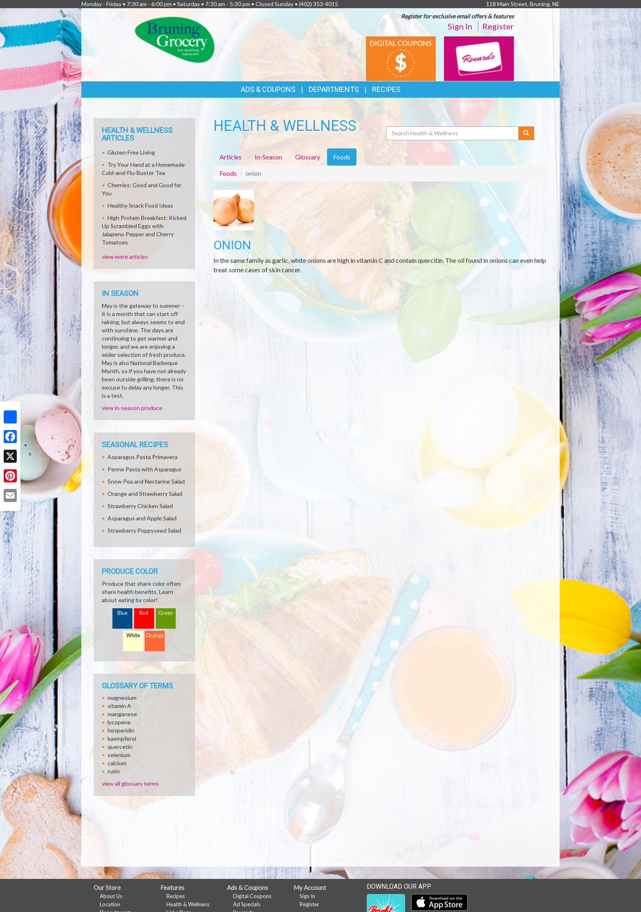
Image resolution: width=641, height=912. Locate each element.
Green (165, 613)
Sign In (460, 26)
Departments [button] (334, 89)
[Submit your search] (526, 133)
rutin (114, 771)
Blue (122, 613)
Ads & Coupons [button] (268, 89)
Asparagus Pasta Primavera (142, 456)
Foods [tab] (341, 157)
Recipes (386, 89)
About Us (111, 896)
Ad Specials (246, 904)
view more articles (125, 256)
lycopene (119, 722)
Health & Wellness (187, 904)
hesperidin (121, 730)
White (133, 635)
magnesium (122, 697)
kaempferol (122, 738)
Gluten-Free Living (131, 152)
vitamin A (119, 705)
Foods (228, 173)
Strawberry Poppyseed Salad (144, 530)
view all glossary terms (130, 783)
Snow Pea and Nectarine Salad (146, 481)
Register (498, 26)
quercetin (120, 746)
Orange (155, 635)
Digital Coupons (252, 896)
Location (110, 904)
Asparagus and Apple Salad (142, 518)
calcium (117, 763)
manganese (122, 713)
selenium (119, 754)
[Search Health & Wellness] (453, 133)
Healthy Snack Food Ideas (140, 205)
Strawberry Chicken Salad (140, 505)
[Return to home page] (175, 39)
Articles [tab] (231, 157)
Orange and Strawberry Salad (145, 493)
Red (143, 613)
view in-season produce (132, 407)
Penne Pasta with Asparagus (145, 469)
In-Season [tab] (268, 157)
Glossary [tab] (307, 157)
